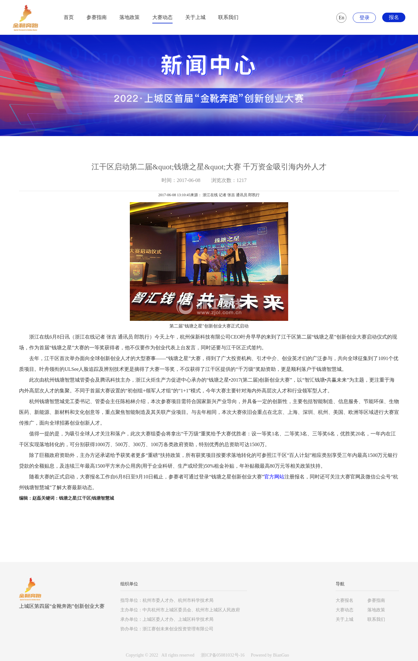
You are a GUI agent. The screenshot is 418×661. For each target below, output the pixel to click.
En (342, 17)
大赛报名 (344, 600)
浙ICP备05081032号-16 (222, 655)
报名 (394, 17)
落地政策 (129, 17)
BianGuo (281, 655)
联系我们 (228, 17)
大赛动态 (162, 17)
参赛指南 (96, 17)
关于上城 (195, 17)
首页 (69, 17)
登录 (364, 17)
